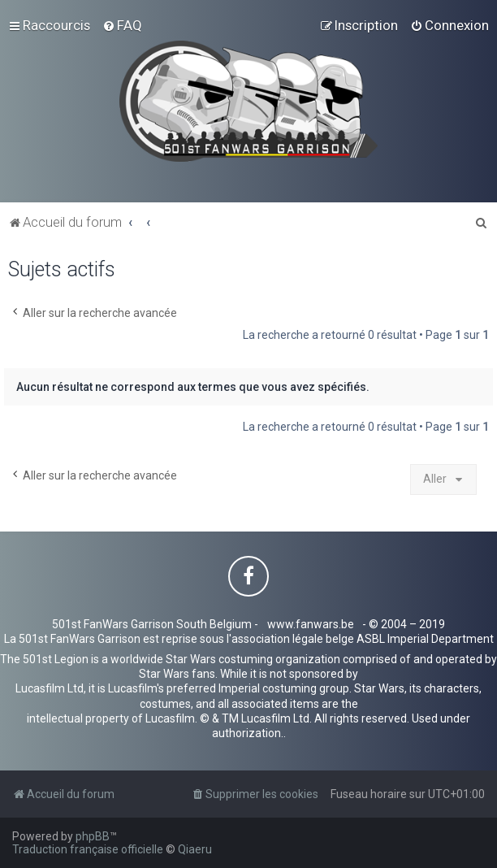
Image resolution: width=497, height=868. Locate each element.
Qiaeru (195, 849)
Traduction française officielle (87, 849)
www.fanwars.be (310, 624)
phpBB (93, 836)
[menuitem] (122, 25)
